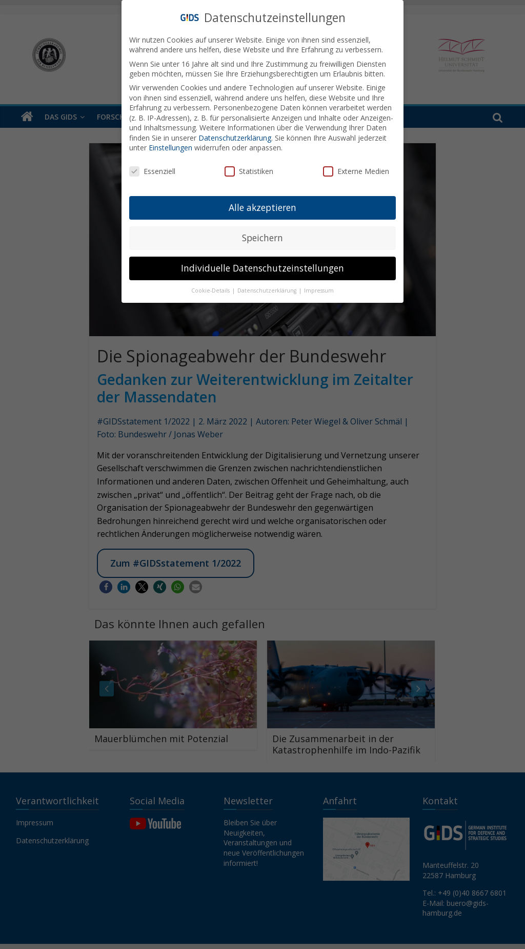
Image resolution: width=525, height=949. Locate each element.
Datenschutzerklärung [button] (267, 285)
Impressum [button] (319, 285)
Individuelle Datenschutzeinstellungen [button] (262, 263)
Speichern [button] (262, 232)
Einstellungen (170, 143)
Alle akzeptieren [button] (262, 202)
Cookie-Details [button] (211, 285)
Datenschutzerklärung (234, 133)
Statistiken (249, 166)
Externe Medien (356, 166)
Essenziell (152, 166)
